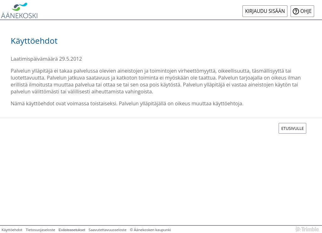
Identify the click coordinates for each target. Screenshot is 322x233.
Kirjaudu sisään (265, 11)
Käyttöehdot (12, 229)
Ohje (306, 11)
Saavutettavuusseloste (107, 229)
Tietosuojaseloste (40, 229)
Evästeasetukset (71, 230)
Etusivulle (292, 128)
